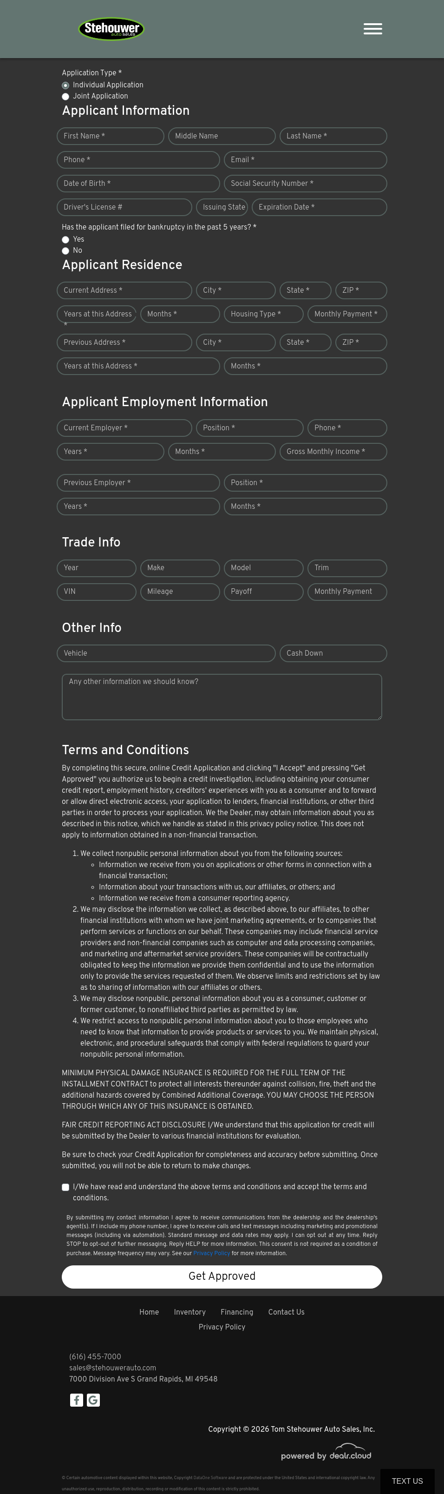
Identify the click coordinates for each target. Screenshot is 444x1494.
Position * (219, 428)
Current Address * (93, 291)
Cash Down (305, 653)
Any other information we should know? (133, 682)
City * (212, 291)
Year (71, 568)
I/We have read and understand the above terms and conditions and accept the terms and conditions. (220, 1193)
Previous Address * (95, 343)
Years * (75, 452)
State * (298, 291)
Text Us (407, 1481)
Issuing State (224, 207)
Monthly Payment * (346, 314)
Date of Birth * (87, 184)
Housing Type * (256, 314)
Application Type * (92, 73)
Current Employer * (96, 428)
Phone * (77, 160)
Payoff (241, 592)
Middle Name (196, 136)
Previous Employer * (97, 483)
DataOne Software (210, 1478)
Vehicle (75, 653)
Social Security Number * (272, 184)
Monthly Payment (343, 592)
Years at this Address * (98, 320)
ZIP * (350, 291)
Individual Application (108, 85)
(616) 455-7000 (95, 1357)
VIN (70, 592)
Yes (78, 239)
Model (241, 568)
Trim (321, 568)
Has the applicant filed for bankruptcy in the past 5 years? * (159, 227)
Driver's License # (93, 207)
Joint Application (100, 96)
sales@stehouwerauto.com (113, 1368)
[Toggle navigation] (373, 29)
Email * (243, 160)
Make (155, 568)
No (77, 251)
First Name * (84, 136)
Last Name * (307, 136)
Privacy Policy (211, 1253)
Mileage (160, 592)
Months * (162, 314)
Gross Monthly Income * (326, 452)
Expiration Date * (287, 207)
